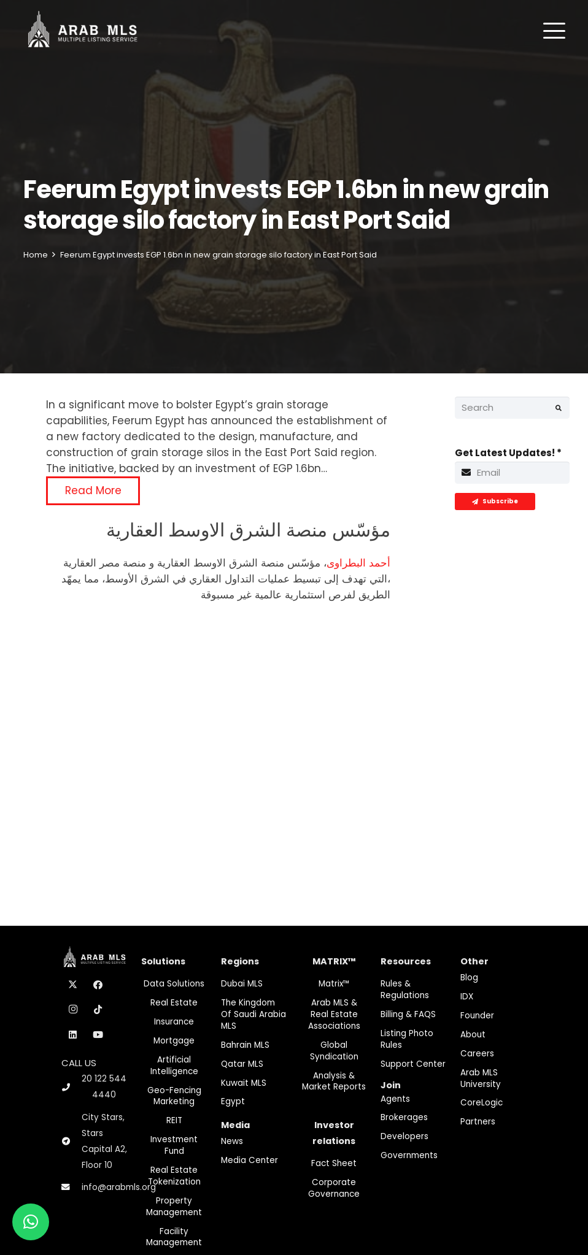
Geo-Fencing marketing (174, 1096)
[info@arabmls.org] (71, 1187)
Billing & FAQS (408, 1014)
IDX (466, 996)
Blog (469, 977)
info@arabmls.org (119, 1187)
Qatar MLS (242, 1064)
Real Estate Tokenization (174, 1176)
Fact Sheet (334, 1163)
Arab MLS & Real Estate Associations (334, 1014)
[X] (73, 985)
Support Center (413, 1064)
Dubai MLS (242, 984)
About (472, 1034)
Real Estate (174, 1003)
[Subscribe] (495, 501)
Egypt (233, 1101)
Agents (395, 1099)
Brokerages (404, 1117)
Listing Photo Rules (407, 1039)
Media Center (249, 1160)
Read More (93, 490)
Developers (404, 1136)
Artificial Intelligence (174, 1065)
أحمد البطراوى (358, 562)
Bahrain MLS (245, 1045)
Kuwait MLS (243, 1083)
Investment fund (174, 1145)
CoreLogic (481, 1102)
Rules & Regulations (405, 989)
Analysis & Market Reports (334, 1081)
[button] (554, 31)
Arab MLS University (480, 1078)
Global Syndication (334, 1050)
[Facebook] (98, 985)
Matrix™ (334, 984)
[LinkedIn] (73, 1035)
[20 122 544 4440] (71, 1087)
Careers (477, 1053)
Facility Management (174, 1237)
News (232, 1141)
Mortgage (174, 1041)
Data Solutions (174, 984)
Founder (477, 1015)
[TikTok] (98, 1009)
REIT (174, 1120)
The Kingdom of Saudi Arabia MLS (253, 1014)
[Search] (512, 408)
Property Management (174, 1206)
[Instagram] (73, 1009)
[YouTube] (98, 1035)
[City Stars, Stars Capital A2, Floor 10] (71, 1141)
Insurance (174, 1022)
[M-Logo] (82, 30)
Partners (477, 1121)
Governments (409, 1155)
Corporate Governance (334, 1188)
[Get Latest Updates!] (512, 473)
